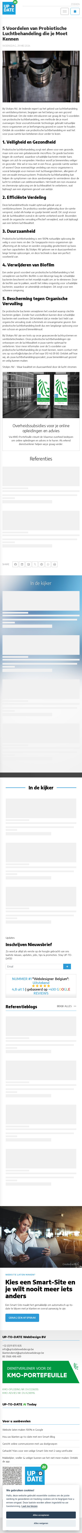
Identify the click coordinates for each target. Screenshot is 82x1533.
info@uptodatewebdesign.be (18, 1349)
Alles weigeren (41, 1523)
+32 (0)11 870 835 (12, 1345)
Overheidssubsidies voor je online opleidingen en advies (41, 428)
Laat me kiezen (30, 1506)
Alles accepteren (41, 1515)
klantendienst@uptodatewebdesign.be (23, 1352)
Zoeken (75, 4)
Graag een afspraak (22, 1317)
